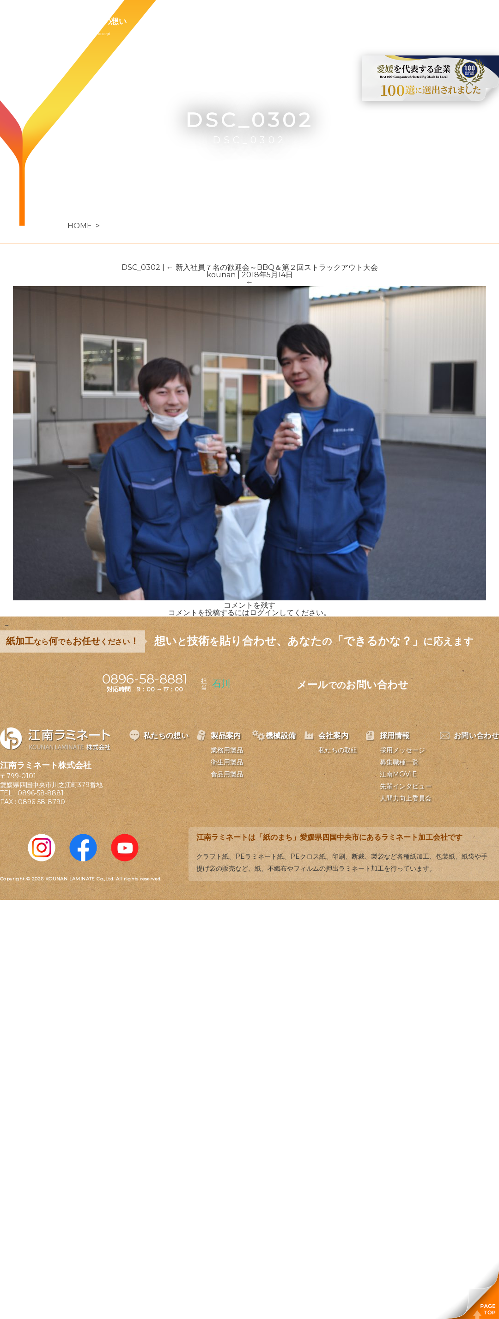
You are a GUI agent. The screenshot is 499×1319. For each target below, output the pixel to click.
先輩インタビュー (406, 786)
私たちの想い (103, 21)
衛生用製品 (227, 762)
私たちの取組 (337, 750)
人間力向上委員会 (406, 798)
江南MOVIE (398, 774)
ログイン (264, 612)
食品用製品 (227, 774)
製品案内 (164, 21)
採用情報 (325, 21)
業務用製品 (227, 750)
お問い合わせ (386, 21)
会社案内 (271, 21)
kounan (221, 274)
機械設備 (218, 21)
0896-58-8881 (41, 793)
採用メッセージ (402, 750)
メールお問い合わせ (352, 684)
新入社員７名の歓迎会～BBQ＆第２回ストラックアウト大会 (272, 267)
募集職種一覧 (399, 762)
